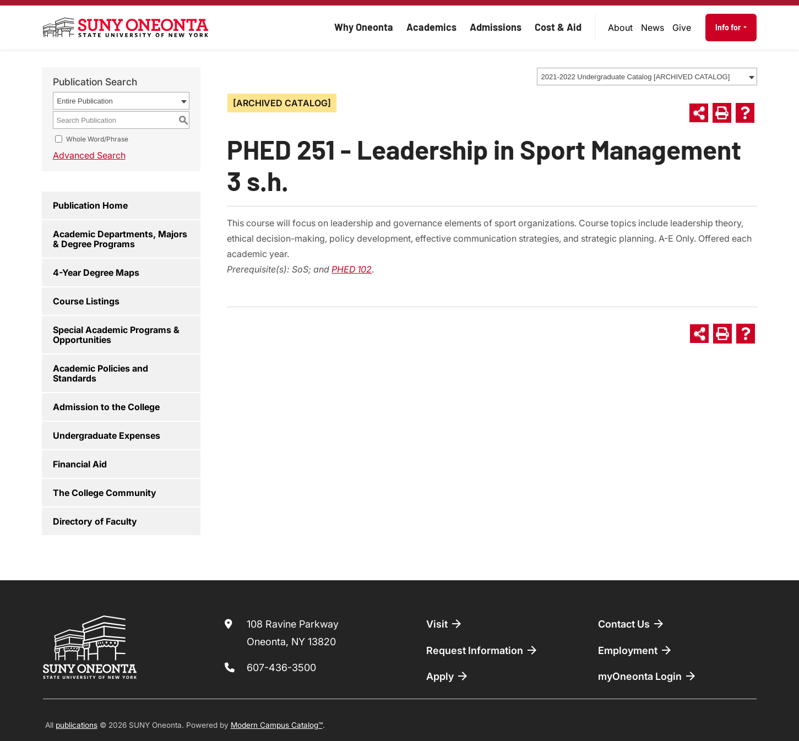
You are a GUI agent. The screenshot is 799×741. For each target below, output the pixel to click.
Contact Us (631, 623)
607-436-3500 (281, 667)
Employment (635, 650)
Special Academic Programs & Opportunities (116, 334)
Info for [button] (728, 27)
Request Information (482, 650)
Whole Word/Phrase (97, 139)
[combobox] (647, 76)
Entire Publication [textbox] (85, 101)
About (620, 27)
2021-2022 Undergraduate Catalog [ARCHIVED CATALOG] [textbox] (635, 77)
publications (76, 725)
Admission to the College (106, 406)
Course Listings (86, 301)
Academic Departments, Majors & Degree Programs (120, 238)
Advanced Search (89, 155)
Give (681, 27)
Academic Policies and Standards (100, 373)
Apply (447, 676)
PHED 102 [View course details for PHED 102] (351, 269)
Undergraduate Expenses (106, 435)
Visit (444, 623)
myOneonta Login (647, 676)
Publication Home (90, 205)
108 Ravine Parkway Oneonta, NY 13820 (293, 632)
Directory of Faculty (95, 521)
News (652, 27)
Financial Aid (80, 464)
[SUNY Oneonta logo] (125, 27)
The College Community (104, 492)
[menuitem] (620, 27)
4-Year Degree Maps (96, 272)
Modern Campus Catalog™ (277, 725)
